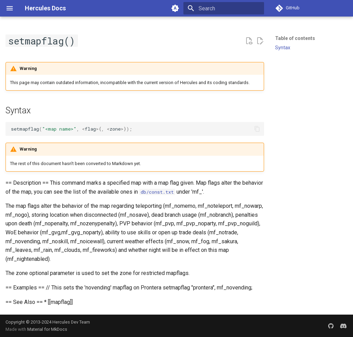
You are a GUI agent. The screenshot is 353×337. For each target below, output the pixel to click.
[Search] (223, 8)
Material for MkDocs (47, 329)
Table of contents (295, 38)
